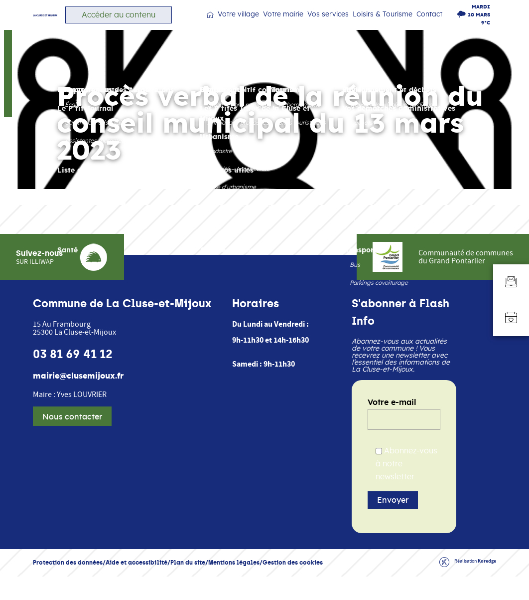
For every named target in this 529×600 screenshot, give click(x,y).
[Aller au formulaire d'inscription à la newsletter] (511, 282)
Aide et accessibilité (136, 586)
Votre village (263, 25)
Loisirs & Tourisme (390, 25)
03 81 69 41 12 (73, 378)
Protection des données (68, 586)
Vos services (342, 25)
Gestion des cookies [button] (293, 586)
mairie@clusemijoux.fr (78, 399)
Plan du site (187, 586)
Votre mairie (302, 25)
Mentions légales (234, 586)
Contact (433, 24)
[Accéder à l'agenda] (511, 318)
